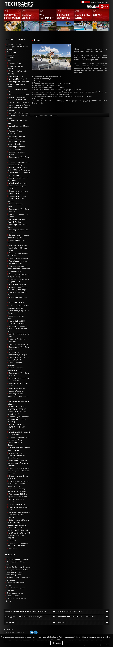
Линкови (10, 57)
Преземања (11, 55)
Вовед (9, 49)
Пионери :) (13, 540)
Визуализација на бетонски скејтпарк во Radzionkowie (16, 455)
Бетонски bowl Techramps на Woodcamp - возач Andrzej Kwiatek (18, 483)
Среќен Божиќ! (15, 271)
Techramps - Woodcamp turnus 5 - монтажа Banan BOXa (17, 328)
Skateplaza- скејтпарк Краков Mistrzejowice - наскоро (17, 198)
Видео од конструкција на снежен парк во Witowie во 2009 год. (18, 470)
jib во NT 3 (13, 548)
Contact (105, 2)
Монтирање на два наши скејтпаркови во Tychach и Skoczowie (18, 463)
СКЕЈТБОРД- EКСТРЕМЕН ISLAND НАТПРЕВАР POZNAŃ (19, 535)
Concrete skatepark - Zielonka (18, 559)
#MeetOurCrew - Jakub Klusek (18, 567)
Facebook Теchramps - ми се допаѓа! (85, 2)
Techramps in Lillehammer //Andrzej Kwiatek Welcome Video (18, 84)
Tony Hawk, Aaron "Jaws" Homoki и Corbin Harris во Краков (18, 248)
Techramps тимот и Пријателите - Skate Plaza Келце (17, 396)
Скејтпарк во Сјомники (15, 593)
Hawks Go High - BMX (17, 284)
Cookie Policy (58, 637)
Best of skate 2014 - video (19, 94)
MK (105, 6)
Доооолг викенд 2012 (17, 303)
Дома (93, 2)
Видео (9, 60)
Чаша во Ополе (13, 596)
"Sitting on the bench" (17, 504)
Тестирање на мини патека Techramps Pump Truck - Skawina (19, 514)
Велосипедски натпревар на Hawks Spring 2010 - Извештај (18, 419)
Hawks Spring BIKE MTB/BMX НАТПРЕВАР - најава (17, 427)
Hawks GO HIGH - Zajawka (19, 344)
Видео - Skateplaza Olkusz (19, 258)
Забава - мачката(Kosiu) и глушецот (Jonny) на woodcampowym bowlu (18, 522)
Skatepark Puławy (16, 63)
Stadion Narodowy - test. (18, 113)
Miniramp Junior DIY (16, 76)
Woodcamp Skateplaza (17, 183)
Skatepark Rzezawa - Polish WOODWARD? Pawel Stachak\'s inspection (17, 572)
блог (99, 2)
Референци (11, 52)
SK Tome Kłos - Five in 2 (18, 79)
